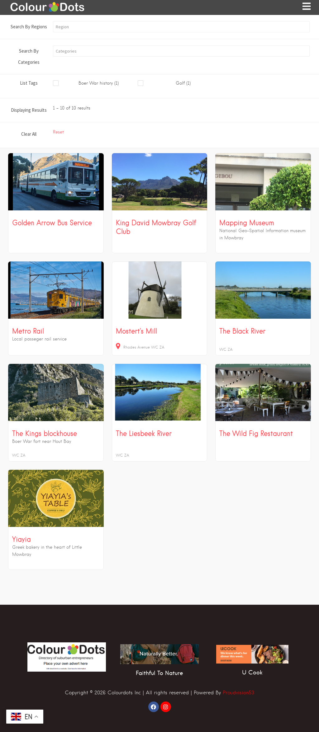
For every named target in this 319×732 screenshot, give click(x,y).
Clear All (28, 134)
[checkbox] (95, 83)
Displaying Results (29, 110)
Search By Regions (29, 27)
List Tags (29, 83)
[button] (181, 26)
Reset (58, 131)
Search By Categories (29, 56)
